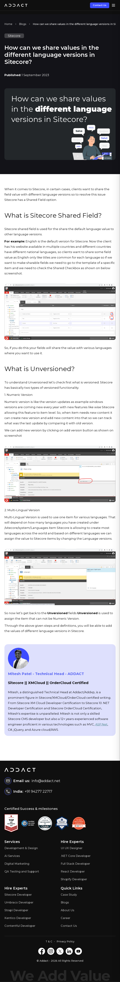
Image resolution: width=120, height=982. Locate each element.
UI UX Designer (71, 848)
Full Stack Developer (75, 863)
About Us (67, 910)
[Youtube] (78, 951)
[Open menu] (113, 5)
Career (65, 918)
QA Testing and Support (21, 871)
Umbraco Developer (18, 902)
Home (8, 24)
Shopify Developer (74, 879)
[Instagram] (50, 951)
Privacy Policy (65, 941)
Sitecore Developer (18, 894)
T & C (49, 941)
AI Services (12, 856)
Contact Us (99, 5)
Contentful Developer (19, 926)
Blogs (22, 24)
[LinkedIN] (69, 951)
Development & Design (21, 848)
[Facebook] (41, 951)
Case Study (69, 894)
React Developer (73, 871)
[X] (60, 951)
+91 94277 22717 (38, 791)
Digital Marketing (16, 863)
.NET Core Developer (76, 856)
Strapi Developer (16, 910)
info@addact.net (45, 781)
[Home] (15, 5)
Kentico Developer (17, 918)
